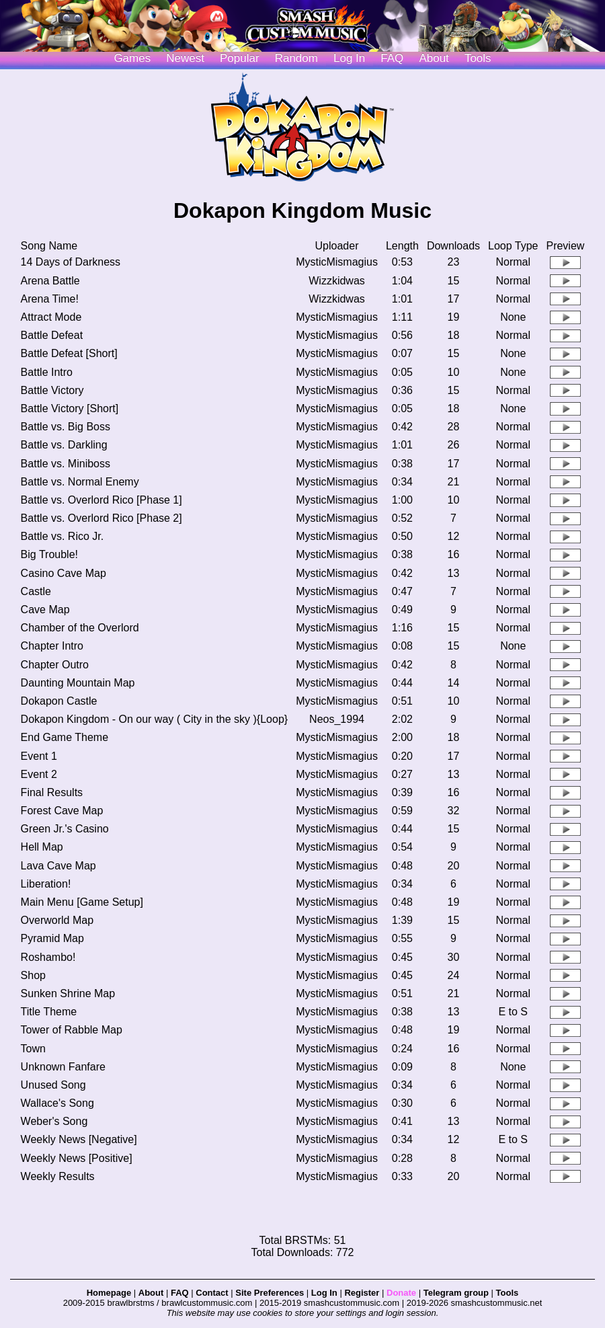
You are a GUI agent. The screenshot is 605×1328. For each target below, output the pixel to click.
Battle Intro (47, 372)
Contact (212, 1293)
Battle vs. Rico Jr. (62, 536)
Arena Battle (50, 280)
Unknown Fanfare (63, 1066)
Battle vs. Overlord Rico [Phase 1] (101, 500)
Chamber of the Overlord (80, 627)
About (433, 58)
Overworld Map (57, 920)
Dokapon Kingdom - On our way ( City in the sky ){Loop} (154, 719)
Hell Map (42, 847)
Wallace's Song (57, 1103)
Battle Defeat (52, 335)
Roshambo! (48, 957)
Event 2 (39, 774)
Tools (478, 58)
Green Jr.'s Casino (65, 828)
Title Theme (49, 1011)
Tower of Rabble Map (71, 1030)
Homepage (109, 1293)
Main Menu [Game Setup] (82, 902)
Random (296, 58)
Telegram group (456, 1293)
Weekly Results (58, 1176)
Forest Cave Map (62, 810)
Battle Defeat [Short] (69, 353)
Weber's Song (54, 1121)
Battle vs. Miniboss (65, 463)
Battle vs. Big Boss (65, 426)
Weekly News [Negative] (79, 1139)
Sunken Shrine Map (68, 993)
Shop (33, 975)
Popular (239, 58)
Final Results (52, 792)
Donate (401, 1293)
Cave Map (45, 609)
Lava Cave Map (58, 865)
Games (132, 58)
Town (33, 1048)
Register (361, 1293)
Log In (324, 1293)
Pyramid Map (52, 938)
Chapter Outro (55, 664)
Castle (36, 591)
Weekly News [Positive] (76, 1158)
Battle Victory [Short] (70, 408)
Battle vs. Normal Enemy (80, 481)
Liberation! (46, 884)
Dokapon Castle (59, 701)
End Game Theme (64, 737)
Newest (185, 58)
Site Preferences (269, 1293)
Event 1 (39, 756)
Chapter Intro (52, 646)
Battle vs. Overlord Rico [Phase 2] (101, 518)
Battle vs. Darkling (64, 445)
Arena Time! (50, 299)
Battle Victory (52, 390)
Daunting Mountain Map (78, 683)
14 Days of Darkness (71, 262)
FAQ (391, 58)
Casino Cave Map (63, 573)
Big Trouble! (49, 554)
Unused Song (53, 1085)
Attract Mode (51, 317)
